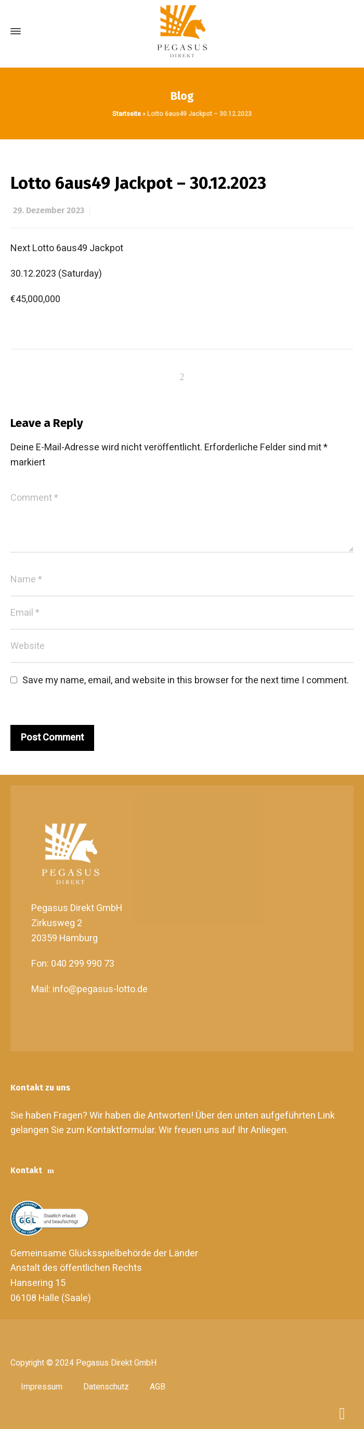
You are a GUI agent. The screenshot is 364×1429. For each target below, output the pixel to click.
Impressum (41, 1387)
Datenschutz (106, 1387)
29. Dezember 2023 (48, 210)
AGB (157, 1387)
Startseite (126, 114)
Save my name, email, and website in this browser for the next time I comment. (185, 680)
